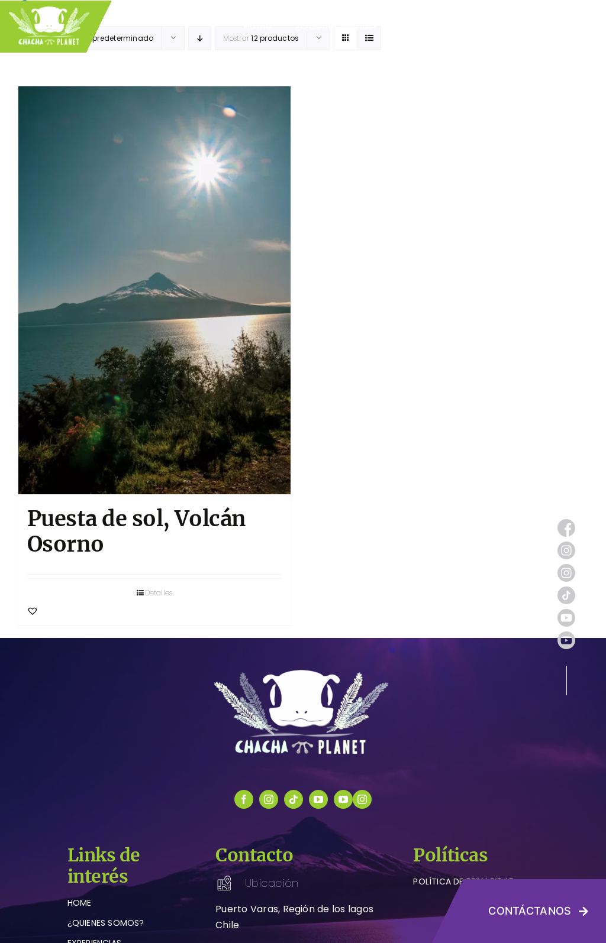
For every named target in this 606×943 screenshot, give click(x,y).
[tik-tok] (566, 591)
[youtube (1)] (566, 613)
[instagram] (268, 799)
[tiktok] (293, 799)
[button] (32, 610)
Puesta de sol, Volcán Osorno (136, 531)
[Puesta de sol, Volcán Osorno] (154, 290)
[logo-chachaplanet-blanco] (303, 672)
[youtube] (318, 799)
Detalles (159, 593)
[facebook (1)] (566, 523)
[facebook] (243, 799)
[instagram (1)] (566, 546)
